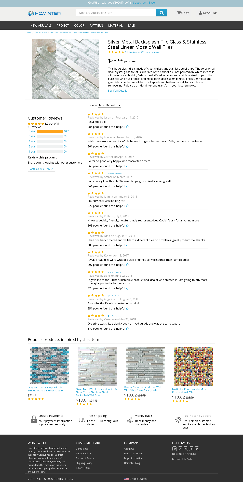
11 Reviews (132, 52)
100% (67, 131)
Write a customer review (41, 168)
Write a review (150, 52)
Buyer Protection (133, 458)
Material (115, 25)
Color (79, 25)
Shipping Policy (84, 462)
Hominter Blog (132, 462)
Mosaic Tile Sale (182, 459)
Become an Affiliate (184, 453)
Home (29, 32)
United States (135, 478)
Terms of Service (85, 458)
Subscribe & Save (144, 2)
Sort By (93, 105)
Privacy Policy (83, 453)
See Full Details (117, 90)
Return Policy (83, 467)
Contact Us (82, 448)
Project (63, 25)
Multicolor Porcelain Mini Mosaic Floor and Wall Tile (190, 390)
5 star (32, 131)
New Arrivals (41, 25)
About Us (129, 448)
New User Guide (133, 453)
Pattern (96, 25)
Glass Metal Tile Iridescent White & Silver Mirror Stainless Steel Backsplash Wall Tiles (96, 392)
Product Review (40, 32)
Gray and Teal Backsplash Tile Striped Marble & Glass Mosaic (45, 389)
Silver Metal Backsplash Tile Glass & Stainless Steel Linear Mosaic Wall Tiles (79, 32)
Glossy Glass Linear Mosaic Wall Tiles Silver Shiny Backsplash (142, 388)
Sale (131, 25)
